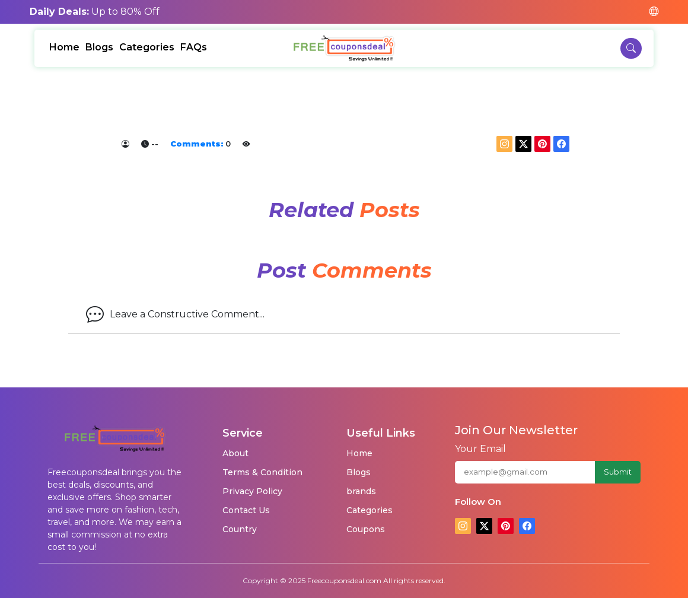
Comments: (196, 143)
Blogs (99, 47)
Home (64, 47)
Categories (146, 47)
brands (361, 491)
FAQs (193, 47)
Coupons (365, 529)
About (235, 453)
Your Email (480, 448)
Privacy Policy (252, 491)
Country (239, 529)
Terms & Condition (262, 472)
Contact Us (246, 510)
